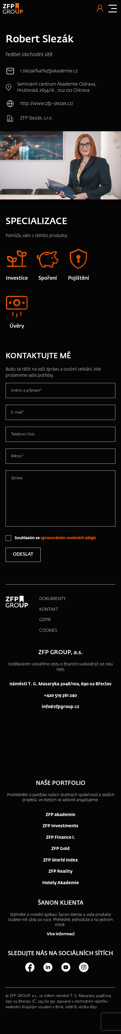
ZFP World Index (60, 860)
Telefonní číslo (23, 434)
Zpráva (16, 478)
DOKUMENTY (52, 599)
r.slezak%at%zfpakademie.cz (49, 71)
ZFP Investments (60, 826)
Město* (17, 456)
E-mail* (17, 412)
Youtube (65, 967)
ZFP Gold (60, 849)
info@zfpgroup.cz (60, 707)
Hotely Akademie (60, 883)
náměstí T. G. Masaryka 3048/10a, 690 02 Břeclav (60, 684)
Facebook (29, 967)
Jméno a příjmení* (26, 390)
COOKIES (48, 630)
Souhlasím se (55, 538)
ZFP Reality (60, 871)
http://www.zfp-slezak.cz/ (46, 104)
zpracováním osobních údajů (68, 538)
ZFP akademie (60, 815)
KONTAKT (48, 609)
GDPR (45, 620)
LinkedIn (47, 967)
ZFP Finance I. (60, 837)
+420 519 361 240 (60, 695)
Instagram (83, 967)
